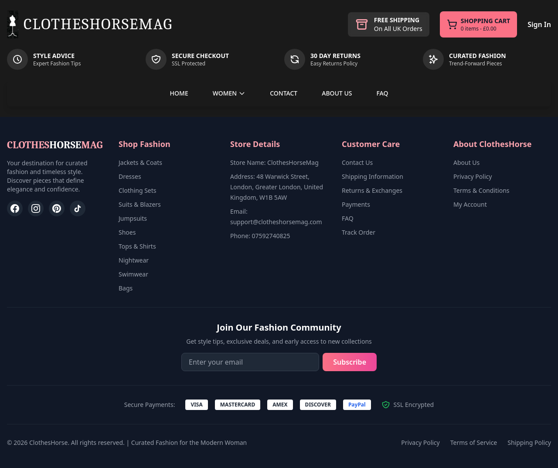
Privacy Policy (472, 176)
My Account (470, 204)
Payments (356, 204)
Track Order (358, 232)
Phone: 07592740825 (260, 236)
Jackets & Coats (140, 162)
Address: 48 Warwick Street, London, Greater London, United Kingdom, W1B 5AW (276, 187)
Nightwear (134, 260)
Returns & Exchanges (372, 190)
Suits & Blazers (140, 204)
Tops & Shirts (137, 246)
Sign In (539, 24)
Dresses (130, 176)
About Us (466, 162)
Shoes (127, 232)
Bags (126, 288)
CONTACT (283, 93)
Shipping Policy (529, 442)
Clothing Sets (138, 190)
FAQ (382, 93)
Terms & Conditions (481, 190)
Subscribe (349, 362)
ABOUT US (337, 93)
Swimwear (133, 274)
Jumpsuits (133, 218)
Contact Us (357, 162)
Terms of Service (473, 442)
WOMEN (229, 93)
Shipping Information (372, 176)
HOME (179, 93)
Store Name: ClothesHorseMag (274, 162)
